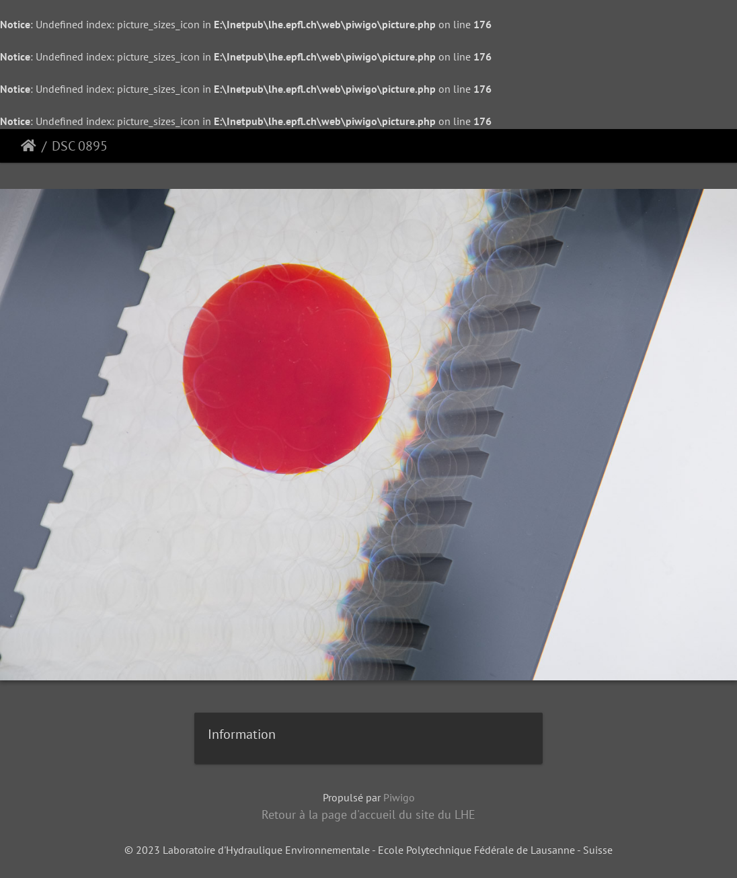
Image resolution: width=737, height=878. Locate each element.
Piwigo (399, 797)
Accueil (28, 146)
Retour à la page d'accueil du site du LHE (368, 814)
